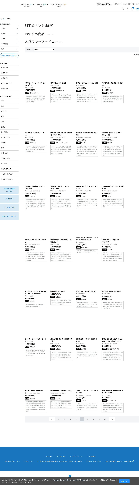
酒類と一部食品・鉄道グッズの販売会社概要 (119, 461)
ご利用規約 (91, 456)
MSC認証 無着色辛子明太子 (111, 291)
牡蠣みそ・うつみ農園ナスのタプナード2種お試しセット (87, 238)
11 (105, 419)
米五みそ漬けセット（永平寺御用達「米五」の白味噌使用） (35, 292)
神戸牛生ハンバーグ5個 (58, 83)
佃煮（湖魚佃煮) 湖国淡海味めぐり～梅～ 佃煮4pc (112, 392)
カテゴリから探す (6, 96)
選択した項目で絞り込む (9, 56)
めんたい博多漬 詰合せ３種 (34, 391)
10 (99, 419)
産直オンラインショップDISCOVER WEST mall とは (104, 4)
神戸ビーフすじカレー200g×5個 (87, 83)
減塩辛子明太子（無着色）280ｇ (61, 391)
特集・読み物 (59, 5)
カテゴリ (26, 5)
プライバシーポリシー (76, 456)
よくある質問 (61, 456)
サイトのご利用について (93, 461)
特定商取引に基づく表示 (12, 461)
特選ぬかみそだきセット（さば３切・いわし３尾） (61, 134)
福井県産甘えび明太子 (57, 291)
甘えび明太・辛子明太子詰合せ (86, 291)
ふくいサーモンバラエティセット (35, 339)
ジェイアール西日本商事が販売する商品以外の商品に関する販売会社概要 (59, 461)
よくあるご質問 (126, 4)
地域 (42, 5)
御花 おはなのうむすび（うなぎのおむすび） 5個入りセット (112, 340)
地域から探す (4, 63)
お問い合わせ (135, 4)
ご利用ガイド (117, 4)
